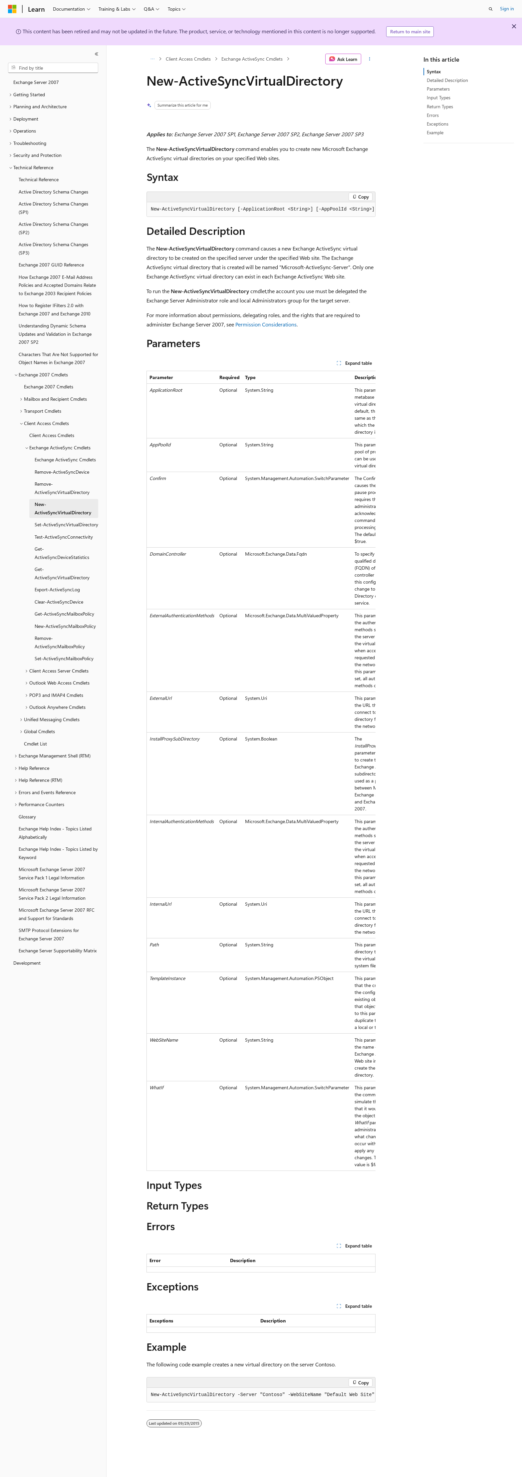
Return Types (440, 106)
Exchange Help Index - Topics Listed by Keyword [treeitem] (58, 853)
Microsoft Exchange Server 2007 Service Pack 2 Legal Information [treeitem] (52, 893)
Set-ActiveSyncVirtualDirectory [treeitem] (66, 524)
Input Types (438, 97)
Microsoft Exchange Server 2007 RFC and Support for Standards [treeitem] (57, 914)
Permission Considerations (266, 324)
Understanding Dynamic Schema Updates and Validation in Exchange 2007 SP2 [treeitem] (55, 333)
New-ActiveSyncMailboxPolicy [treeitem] (65, 626)
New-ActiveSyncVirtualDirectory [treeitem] (63, 508)
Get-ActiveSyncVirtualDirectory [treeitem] (62, 573)
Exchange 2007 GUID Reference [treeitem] (51, 264)
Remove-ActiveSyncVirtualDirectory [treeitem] (62, 488)
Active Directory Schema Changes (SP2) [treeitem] (53, 228)
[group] (261, 209)
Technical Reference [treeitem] (39, 179)
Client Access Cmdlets (188, 59)
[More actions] (370, 59)
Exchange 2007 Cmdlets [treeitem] (48, 386)
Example (435, 132)
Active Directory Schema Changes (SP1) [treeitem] (53, 208)
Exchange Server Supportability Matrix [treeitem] (58, 950)
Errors (433, 115)
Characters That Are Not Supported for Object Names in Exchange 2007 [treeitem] (58, 358)
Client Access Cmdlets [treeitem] (51, 435)
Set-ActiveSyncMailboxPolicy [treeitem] (64, 658)
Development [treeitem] (27, 963)
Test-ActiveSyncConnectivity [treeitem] (64, 537)
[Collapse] (97, 54)
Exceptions (437, 124)
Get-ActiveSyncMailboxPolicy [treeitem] (64, 614)
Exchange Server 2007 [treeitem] (36, 82)
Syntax (434, 71)
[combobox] (53, 68)
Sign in (507, 8)
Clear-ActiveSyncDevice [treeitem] (59, 602)
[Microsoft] (12, 9)
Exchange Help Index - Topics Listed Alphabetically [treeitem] (55, 832)
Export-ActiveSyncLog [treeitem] (57, 589)
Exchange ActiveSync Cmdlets (252, 59)
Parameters (438, 89)
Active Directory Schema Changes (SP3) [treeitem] (53, 248)
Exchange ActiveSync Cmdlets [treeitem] (65, 459)
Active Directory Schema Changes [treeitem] (53, 192)
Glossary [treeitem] (27, 816)
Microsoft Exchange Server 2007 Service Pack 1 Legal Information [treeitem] (52, 873)
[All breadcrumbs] (152, 59)
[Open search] (490, 9)
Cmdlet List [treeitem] (35, 743)
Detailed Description (447, 80)
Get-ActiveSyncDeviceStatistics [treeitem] (62, 553)
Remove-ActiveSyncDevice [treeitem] (62, 472)
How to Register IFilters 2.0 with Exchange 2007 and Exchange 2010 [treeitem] (55, 309)
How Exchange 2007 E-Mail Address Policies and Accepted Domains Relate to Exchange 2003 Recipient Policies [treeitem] (57, 285)
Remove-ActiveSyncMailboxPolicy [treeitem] (60, 642)
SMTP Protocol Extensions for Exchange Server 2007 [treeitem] (49, 934)
